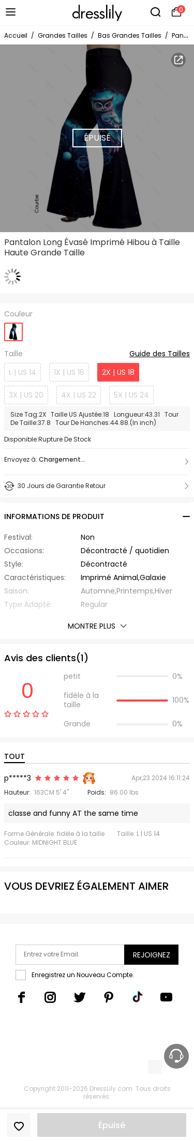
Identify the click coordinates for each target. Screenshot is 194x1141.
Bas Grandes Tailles (129, 35)
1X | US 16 (69, 372)
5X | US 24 (131, 395)
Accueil (15, 35)
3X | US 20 (26, 395)
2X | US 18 (118, 372)
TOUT (14, 756)
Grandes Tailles (62, 35)
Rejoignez (151, 955)
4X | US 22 (78, 395)
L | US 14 (22, 372)
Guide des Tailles (159, 354)
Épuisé (111, 1125)
